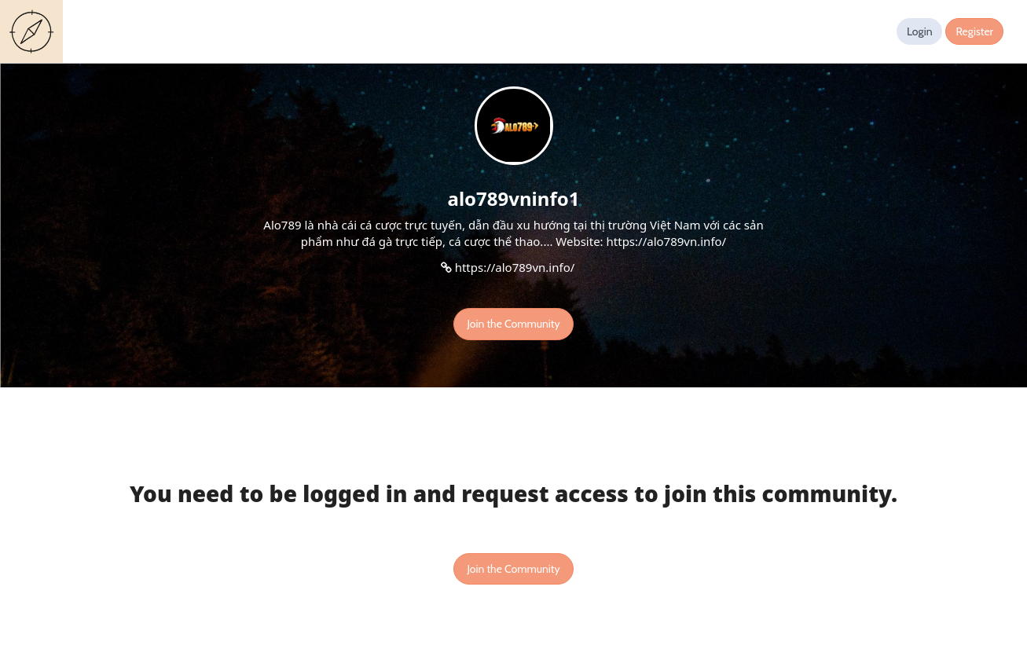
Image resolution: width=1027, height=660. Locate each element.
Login (920, 31)
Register (974, 31)
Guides (35, 31)
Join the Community (513, 324)
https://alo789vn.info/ (515, 267)
